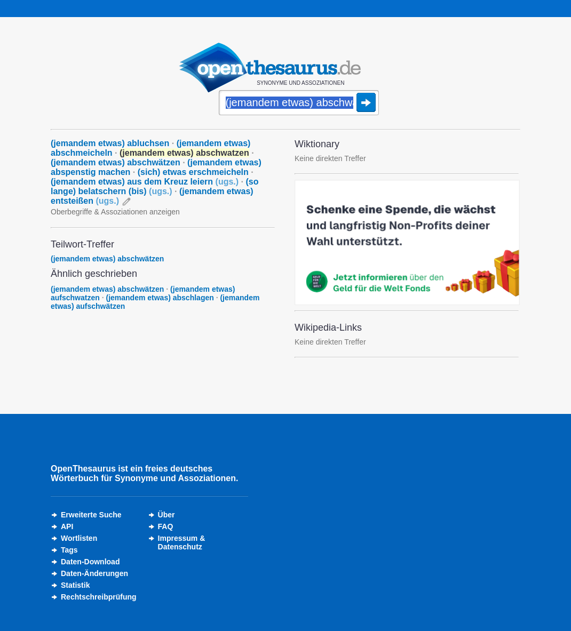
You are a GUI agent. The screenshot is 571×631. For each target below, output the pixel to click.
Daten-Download (90, 561)
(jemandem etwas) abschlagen (159, 297)
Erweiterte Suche (91, 514)
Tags (69, 550)
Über (166, 514)
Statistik (75, 585)
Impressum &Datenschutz (181, 542)
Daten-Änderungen (94, 573)
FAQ (165, 526)
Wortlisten (79, 538)
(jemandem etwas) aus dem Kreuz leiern (145, 181)
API (67, 526)
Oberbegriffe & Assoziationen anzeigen (115, 211)
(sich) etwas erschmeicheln (193, 172)
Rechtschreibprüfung (99, 597)
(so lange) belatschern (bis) (154, 186)
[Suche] (299, 103)
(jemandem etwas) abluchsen (110, 143)
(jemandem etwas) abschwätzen (115, 162)
